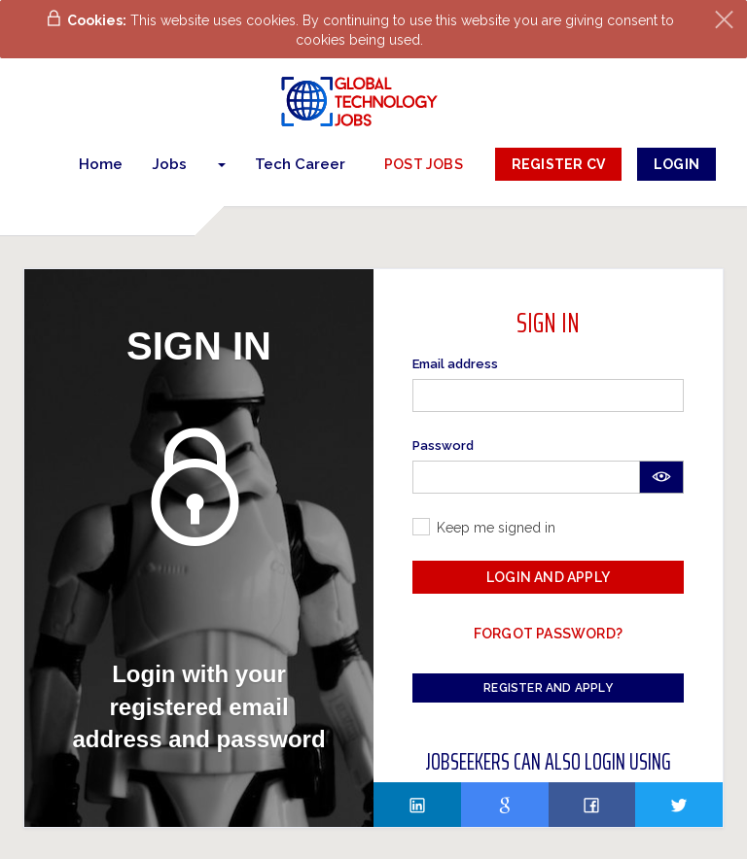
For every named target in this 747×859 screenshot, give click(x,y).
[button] (220, 164)
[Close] (724, 20)
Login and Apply (548, 577)
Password (443, 445)
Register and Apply (548, 688)
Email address (455, 364)
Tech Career (300, 164)
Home (101, 164)
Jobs (169, 164)
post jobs (423, 164)
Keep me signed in (496, 527)
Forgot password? (548, 633)
